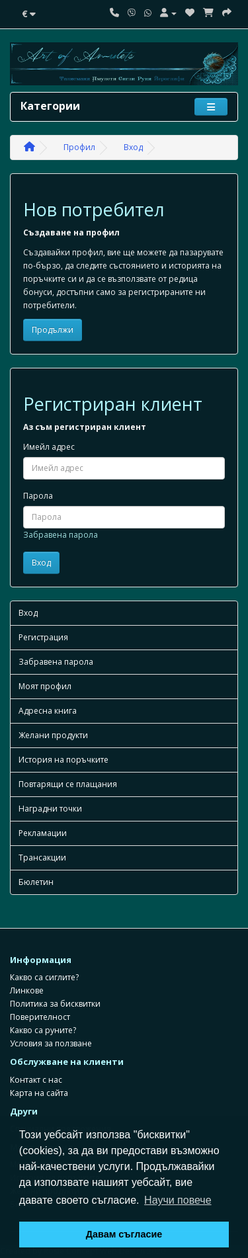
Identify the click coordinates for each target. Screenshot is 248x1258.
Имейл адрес (49, 446)
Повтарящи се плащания (68, 784)
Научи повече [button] (177, 1200)
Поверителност (40, 1017)
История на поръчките (63, 759)
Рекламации (43, 833)
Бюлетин (36, 882)
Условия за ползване (51, 1043)
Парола (38, 495)
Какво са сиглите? (44, 977)
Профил (79, 147)
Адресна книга (48, 710)
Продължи (52, 329)
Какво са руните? (43, 1030)
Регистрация (43, 637)
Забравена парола (60, 534)
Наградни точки (50, 808)
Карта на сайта (39, 1093)
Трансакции (42, 857)
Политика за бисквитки (55, 1003)
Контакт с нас (36, 1079)
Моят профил (45, 686)
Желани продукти (53, 735)
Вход (133, 147)
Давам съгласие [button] (124, 1234)
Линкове (27, 990)
